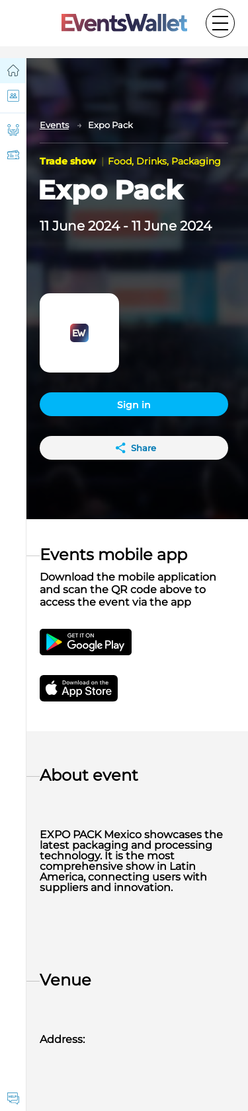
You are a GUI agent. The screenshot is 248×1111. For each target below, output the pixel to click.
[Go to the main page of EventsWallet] (124, 23)
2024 (104, 226)
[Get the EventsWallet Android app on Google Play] (86, 642)
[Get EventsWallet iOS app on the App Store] (91, 688)
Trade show (69, 161)
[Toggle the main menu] (220, 23)
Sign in (134, 405)
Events (54, 125)
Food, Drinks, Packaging (164, 161)
